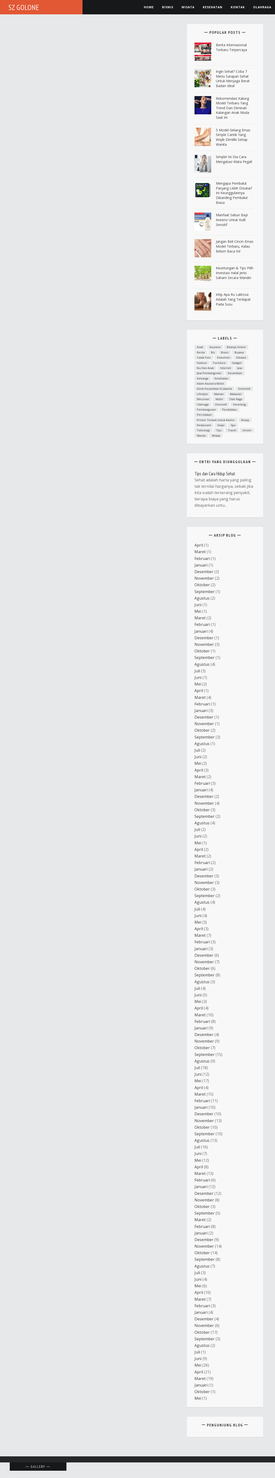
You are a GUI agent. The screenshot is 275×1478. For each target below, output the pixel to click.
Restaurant (204, 425)
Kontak (238, 7)
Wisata (188, 7)
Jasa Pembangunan (209, 373)
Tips (218, 430)
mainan (219, 394)
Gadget (236, 363)
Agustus (202, 598)
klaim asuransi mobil (210, 383)
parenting (239, 404)
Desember (203, 571)
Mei (197, 611)
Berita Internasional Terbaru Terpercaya (231, 47)
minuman (203, 399)
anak (200, 347)
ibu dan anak (205, 368)
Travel (232, 430)
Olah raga (235, 399)
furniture (219, 363)
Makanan (236, 394)
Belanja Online (236, 347)
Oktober (202, 584)
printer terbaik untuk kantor (216, 420)
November (204, 578)
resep (245, 420)
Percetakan (204, 414)
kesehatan (212, 7)
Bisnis (167, 7)
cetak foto (204, 357)
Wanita (201, 435)
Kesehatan (221, 378)
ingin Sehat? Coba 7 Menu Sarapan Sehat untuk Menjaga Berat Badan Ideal (233, 78)
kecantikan (235, 373)
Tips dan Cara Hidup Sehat (214, 474)
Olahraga (262, 7)
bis (213, 352)
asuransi (215, 347)
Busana (239, 352)
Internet (225, 368)
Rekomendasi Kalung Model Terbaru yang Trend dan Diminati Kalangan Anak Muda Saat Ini (232, 108)
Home (149, 7)
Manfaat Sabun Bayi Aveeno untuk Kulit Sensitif (232, 220)
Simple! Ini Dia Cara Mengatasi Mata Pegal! (234, 159)
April (198, 545)
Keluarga (202, 378)
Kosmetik (244, 388)
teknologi (203, 430)
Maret (200, 551)
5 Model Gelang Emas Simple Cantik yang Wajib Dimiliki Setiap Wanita (233, 137)
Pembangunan (206, 409)
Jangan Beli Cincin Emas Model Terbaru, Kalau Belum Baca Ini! (234, 246)
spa (233, 425)
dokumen (223, 357)
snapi (220, 425)
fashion (202, 363)
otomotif (221, 404)
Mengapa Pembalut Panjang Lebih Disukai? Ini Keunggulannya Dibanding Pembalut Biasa (234, 193)
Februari (202, 558)
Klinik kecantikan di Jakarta (214, 388)
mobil (219, 399)
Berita (201, 352)
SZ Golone (24, 7)
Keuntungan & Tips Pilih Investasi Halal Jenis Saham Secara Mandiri (234, 273)
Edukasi (241, 357)
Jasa (239, 368)
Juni (198, 604)
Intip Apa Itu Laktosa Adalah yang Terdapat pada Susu (233, 299)
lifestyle (202, 394)
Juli (197, 671)
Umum (246, 430)
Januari (201, 565)
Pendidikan (229, 409)
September (204, 591)
